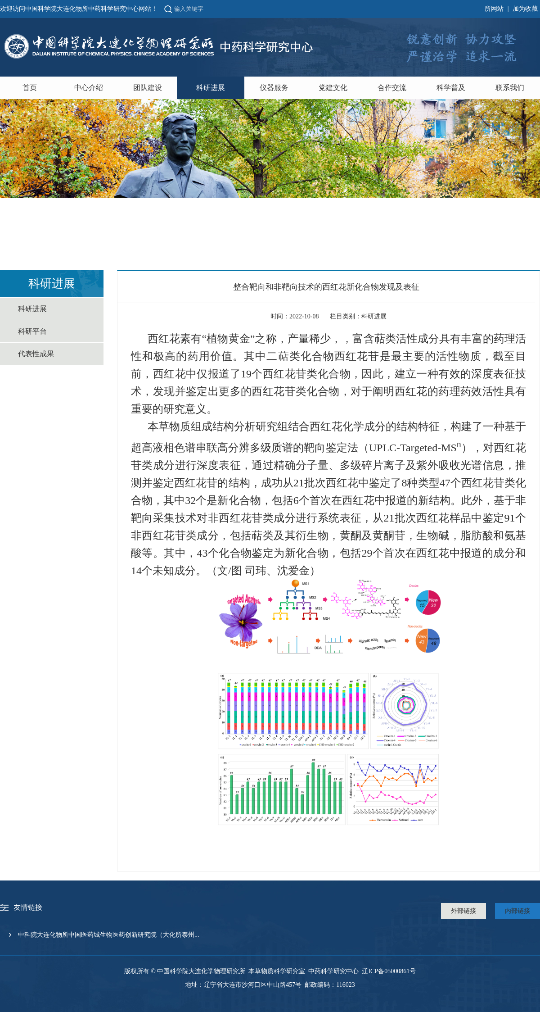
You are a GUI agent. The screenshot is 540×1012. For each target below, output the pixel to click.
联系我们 (509, 87)
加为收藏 (525, 8)
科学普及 (450, 87)
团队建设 (147, 87)
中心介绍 (88, 87)
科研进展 (210, 87)
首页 (29, 87)
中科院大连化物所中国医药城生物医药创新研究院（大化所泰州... (108, 934)
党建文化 (333, 87)
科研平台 (32, 331)
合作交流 (392, 87)
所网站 (494, 8)
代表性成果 (36, 354)
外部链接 (463, 911)
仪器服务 (274, 87)
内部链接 (517, 911)
